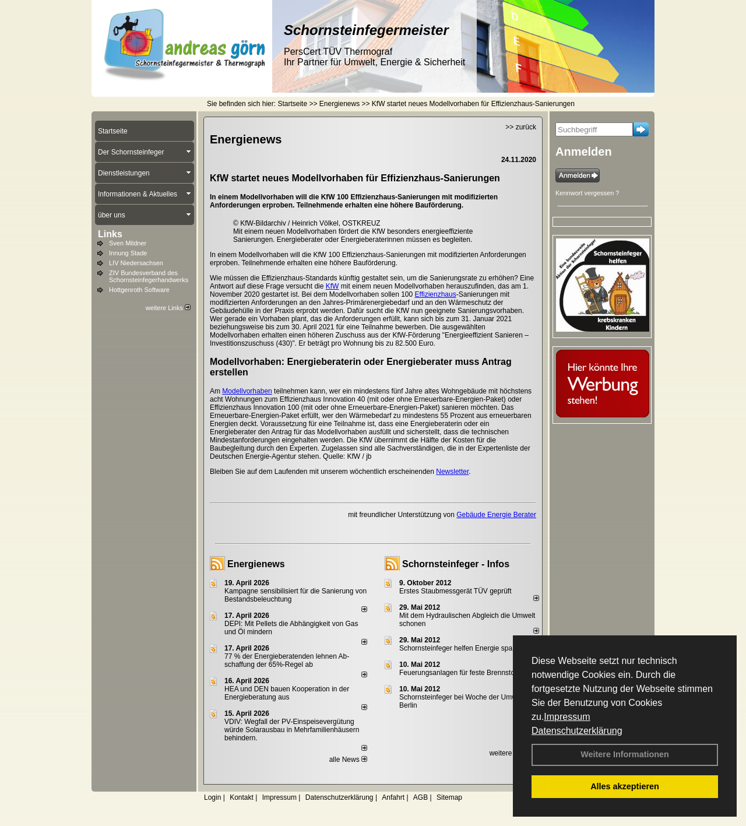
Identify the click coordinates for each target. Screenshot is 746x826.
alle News (348, 759)
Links (110, 234)
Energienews (256, 564)
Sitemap (449, 797)
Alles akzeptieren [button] (624, 786)
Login (212, 797)
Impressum (567, 717)
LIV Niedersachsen (136, 262)
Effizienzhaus (435, 294)
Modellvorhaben (247, 391)
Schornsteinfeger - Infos (455, 564)
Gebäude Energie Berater (496, 515)
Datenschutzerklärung (577, 731)
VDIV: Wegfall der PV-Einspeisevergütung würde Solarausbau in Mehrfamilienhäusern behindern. (291, 730)
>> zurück (520, 127)
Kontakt (242, 797)
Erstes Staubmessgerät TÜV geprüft (455, 591)
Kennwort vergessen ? (587, 192)
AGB (420, 797)
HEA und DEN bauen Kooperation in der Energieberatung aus (286, 693)
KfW (332, 286)
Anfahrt (393, 797)
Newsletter (452, 472)
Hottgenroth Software (139, 289)
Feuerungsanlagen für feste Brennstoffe (460, 673)
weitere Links (168, 307)
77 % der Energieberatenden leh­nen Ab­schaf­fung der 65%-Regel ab (286, 660)
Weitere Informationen (624, 754)
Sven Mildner (127, 243)
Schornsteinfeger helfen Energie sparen (460, 648)
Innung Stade (128, 252)
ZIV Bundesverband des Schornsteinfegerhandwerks (148, 276)
